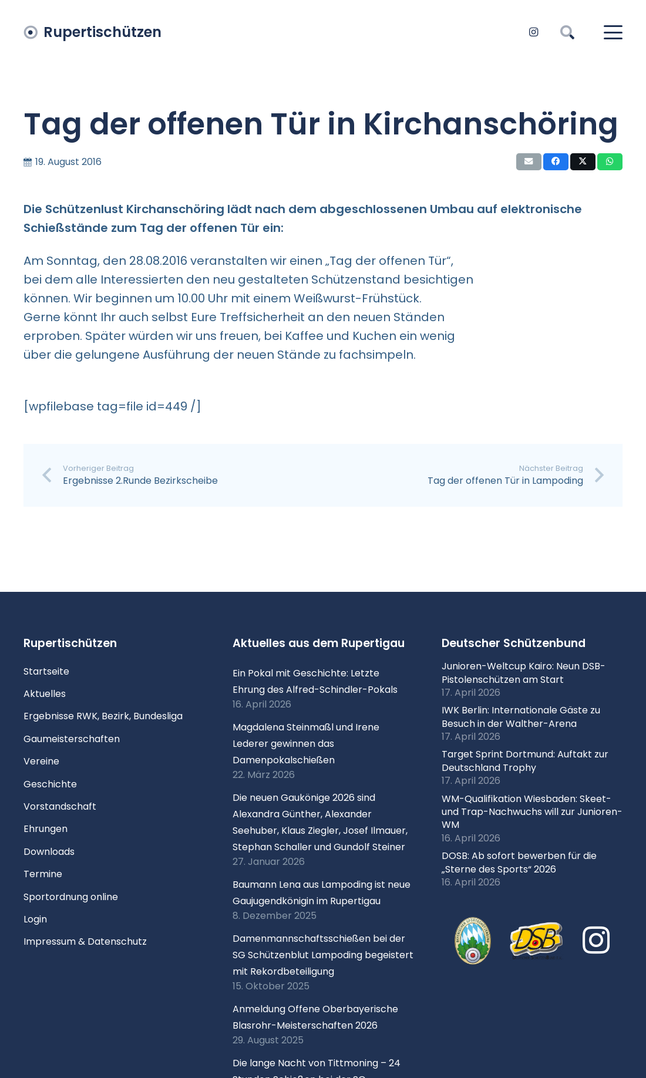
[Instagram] (533, 32)
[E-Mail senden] (528, 161)
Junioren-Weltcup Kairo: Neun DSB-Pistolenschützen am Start (523, 672)
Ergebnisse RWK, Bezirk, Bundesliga (103, 716)
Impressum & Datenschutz (85, 941)
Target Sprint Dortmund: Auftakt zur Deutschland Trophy (525, 760)
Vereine (41, 761)
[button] (567, 32)
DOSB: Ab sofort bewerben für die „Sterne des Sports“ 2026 (519, 862)
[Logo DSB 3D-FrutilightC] (537, 941)
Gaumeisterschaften (71, 739)
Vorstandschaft (59, 806)
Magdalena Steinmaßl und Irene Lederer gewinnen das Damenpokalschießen (306, 743)
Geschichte (50, 784)
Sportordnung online (70, 897)
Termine (42, 874)
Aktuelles (44, 693)
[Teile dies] (555, 161)
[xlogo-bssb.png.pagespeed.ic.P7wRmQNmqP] (473, 941)
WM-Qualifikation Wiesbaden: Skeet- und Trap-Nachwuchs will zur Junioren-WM (532, 812)
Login (35, 919)
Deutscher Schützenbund (514, 643)
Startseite (46, 671)
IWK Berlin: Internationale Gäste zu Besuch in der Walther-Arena (521, 716)
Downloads (49, 851)
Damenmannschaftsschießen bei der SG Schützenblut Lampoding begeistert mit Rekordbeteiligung (323, 955)
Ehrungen (45, 829)
